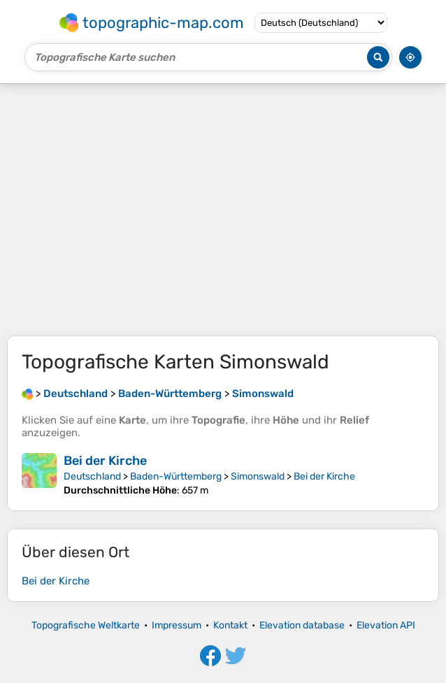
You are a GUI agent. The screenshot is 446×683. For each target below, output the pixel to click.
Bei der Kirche (105, 460)
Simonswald (258, 476)
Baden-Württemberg (176, 476)
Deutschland (92, 476)
